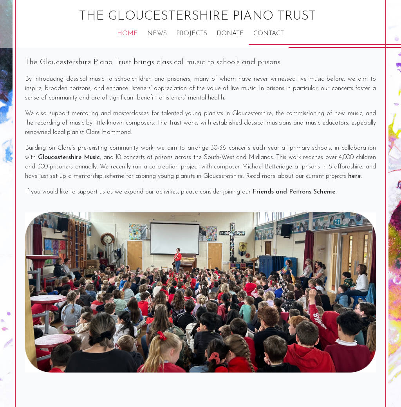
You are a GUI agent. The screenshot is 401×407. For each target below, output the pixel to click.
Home (127, 34)
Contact (268, 34)
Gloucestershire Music (69, 157)
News (157, 34)
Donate (230, 34)
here (354, 176)
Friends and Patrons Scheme (294, 192)
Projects (191, 34)
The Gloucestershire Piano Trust (197, 16)
